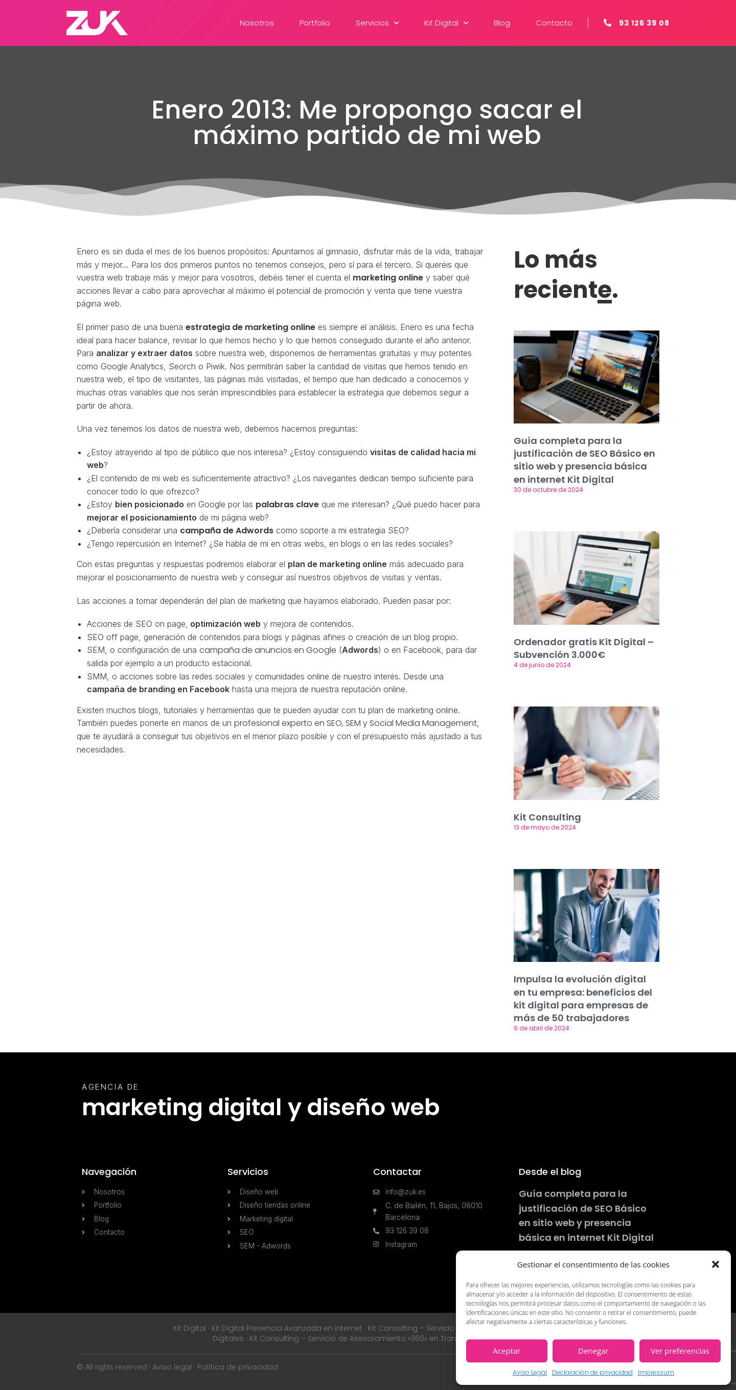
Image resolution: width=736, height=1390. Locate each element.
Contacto (554, 22)
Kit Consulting (547, 817)
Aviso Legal (530, 1372)
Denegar (593, 1351)
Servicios (377, 23)
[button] (715, 1264)
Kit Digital (446, 23)
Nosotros (257, 22)
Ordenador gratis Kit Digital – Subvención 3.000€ (584, 648)
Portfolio (315, 22)
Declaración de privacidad (592, 1372)
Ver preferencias (680, 1351)
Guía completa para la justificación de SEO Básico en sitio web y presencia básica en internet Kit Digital (584, 460)
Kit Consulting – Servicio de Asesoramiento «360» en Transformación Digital (386, 1338)
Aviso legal (172, 1367)
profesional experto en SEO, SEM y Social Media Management (355, 723)
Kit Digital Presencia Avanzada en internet (287, 1328)
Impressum (656, 1372)
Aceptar (506, 1351)
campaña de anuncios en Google (267, 650)
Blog (502, 22)
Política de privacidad (237, 1367)
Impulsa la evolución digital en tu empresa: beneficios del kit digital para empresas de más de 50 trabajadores (583, 998)
